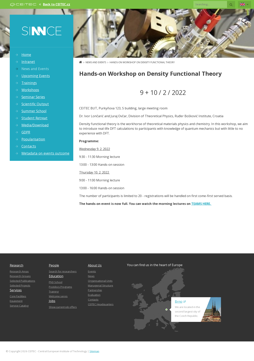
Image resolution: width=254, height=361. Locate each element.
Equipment (16, 301)
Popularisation (33, 139)
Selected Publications (22, 281)
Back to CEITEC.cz (56, 4)
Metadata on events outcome (45, 153)
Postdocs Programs (60, 287)
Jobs (52, 301)
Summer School (34, 111)
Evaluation (94, 295)
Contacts (28, 146)
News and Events (35, 68)
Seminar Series (33, 97)
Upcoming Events (35, 75)
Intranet (28, 61)
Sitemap (94, 351)
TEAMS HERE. (201, 204)
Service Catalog (19, 305)
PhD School (55, 282)
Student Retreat (34, 118)
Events (92, 271)
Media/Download (35, 125)
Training (54, 291)
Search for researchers (63, 271)
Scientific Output (35, 104)
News (91, 276)
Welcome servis (58, 296)
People (54, 265)
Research (16, 265)
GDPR (25, 132)
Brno (180, 301)
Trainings (29, 82)
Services (16, 290)
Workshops (30, 89)
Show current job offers (63, 307)
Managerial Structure (100, 285)
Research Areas (19, 271)
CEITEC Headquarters (101, 304)
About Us (95, 265)
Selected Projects (20, 285)
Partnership (95, 290)
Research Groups (20, 276)
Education (56, 276)
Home (26, 54)
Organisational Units (100, 281)
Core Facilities (18, 296)
